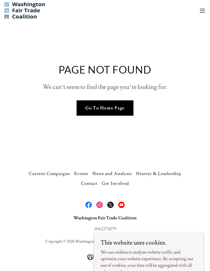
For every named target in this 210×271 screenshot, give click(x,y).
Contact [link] (89, 183)
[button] (202, 10)
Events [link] (81, 173)
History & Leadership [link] (158, 173)
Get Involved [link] (115, 183)
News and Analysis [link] (112, 173)
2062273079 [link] (105, 229)
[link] (24, 10)
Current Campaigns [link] (49, 173)
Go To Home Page (104, 108)
